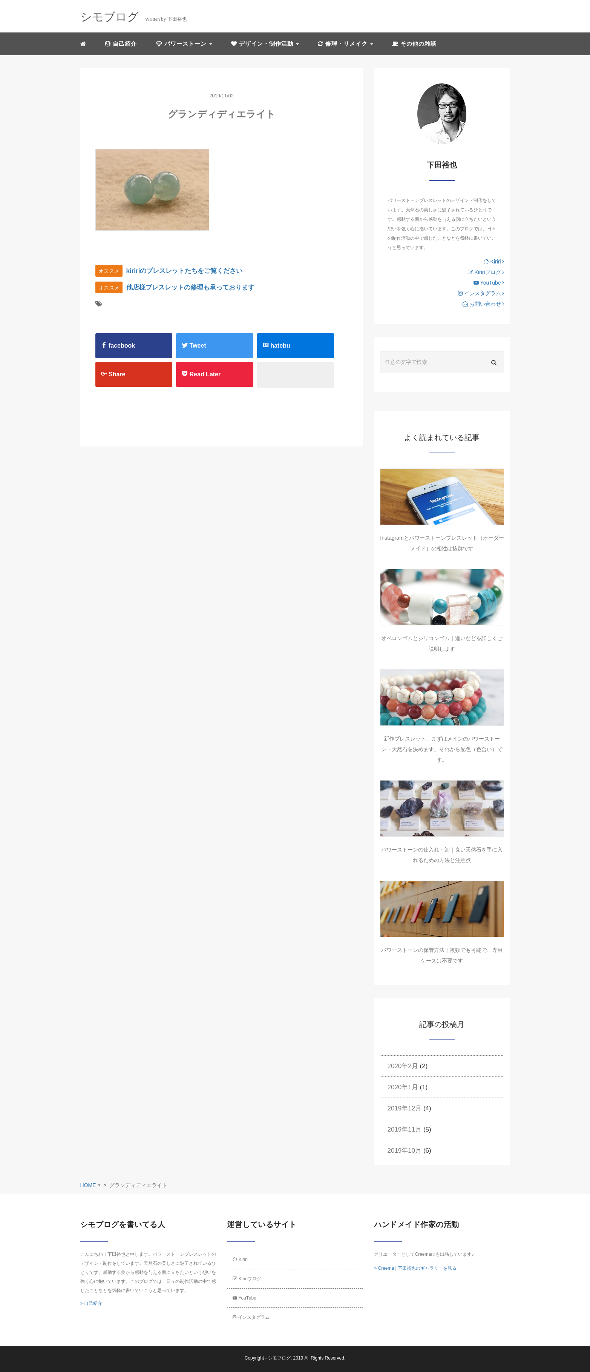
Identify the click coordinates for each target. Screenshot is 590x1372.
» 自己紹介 (91, 1303)
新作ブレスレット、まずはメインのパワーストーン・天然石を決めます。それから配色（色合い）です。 (442, 749)
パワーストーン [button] (184, 43)
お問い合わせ (483, 304)
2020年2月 (403, 1066)
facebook (118, 345)
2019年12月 (405, 1108)
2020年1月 (403, 1087)
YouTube (489, 283)
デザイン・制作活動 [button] (265, 43)
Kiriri (494, 262)
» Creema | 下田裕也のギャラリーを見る (415, 1268)
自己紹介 (121, 43)
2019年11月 (405, 1129)
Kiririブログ (486, 272)
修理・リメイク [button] (345, 43)
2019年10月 (405, 1150)
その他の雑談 (414, 43)
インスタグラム (481, 293)
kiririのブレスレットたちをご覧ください (184, 270)
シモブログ (279, 1358)
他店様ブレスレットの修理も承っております (190, 287)
